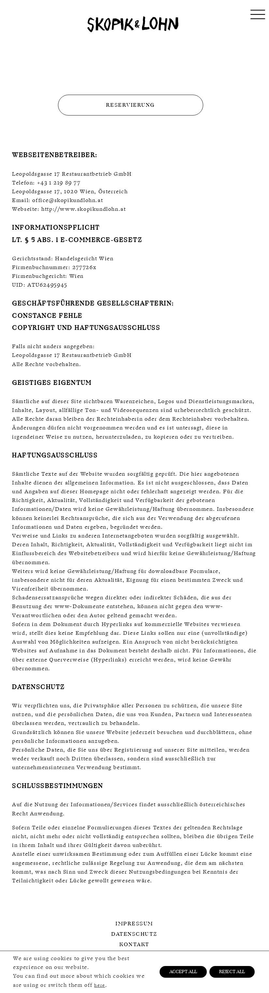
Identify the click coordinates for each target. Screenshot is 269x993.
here (99, 985)
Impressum (134, 924)
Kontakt (134, 944)
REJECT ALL (232, 972)
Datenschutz (134, 934)
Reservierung (130, 105)
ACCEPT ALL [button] (183, 972)
